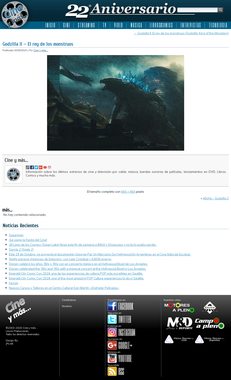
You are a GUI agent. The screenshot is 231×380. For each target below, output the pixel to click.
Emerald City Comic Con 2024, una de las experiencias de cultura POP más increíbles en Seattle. (76, 273)
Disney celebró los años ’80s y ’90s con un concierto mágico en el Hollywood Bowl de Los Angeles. (78, 264)
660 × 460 (128, 191)
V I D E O (118, 25)
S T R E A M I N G (86, 25)
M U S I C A (136, 25)
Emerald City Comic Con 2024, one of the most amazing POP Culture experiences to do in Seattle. (76, 278)
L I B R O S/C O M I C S (161, 25)
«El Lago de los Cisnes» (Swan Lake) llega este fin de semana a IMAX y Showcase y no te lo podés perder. (83, 244)
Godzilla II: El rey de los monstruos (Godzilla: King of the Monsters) (181, 33)
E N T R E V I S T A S (191, 25)
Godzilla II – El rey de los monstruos (38, 44)
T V (104, 25)
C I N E (66, 25)
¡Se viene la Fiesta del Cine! (28, 240)
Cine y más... (41, 50)
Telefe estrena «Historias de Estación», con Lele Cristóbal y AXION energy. (60, 259)
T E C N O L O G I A (218, 25)
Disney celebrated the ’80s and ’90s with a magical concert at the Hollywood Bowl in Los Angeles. (77, 268)
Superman (16, 235)
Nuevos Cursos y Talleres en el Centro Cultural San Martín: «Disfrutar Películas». (64, 288)
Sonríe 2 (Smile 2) (21, 249)
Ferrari (13, 283)
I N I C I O (50, 25)
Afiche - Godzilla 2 (216, 198)
